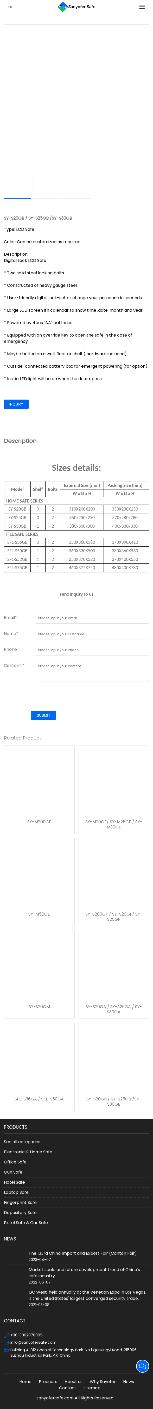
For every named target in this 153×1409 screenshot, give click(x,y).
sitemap (92, 1388)
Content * (14, 665)
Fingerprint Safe (20, 1202)
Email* (10, 617)
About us (73, 1382)
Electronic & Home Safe (28, 1152)
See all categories (22, 1142)
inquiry (16, 404)
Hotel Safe (14, 1182)
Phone (10, 649)
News (128, 1382)
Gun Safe (13, 1172)
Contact (67, 1388)
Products (48, 1382)
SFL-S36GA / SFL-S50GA (39, 1099)
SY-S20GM (39, 1006)
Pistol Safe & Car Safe (26, 1223)
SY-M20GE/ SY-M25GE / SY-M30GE (113, 824)
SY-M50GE (39, 914)
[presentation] (43, 697)
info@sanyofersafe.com (33, 1342)
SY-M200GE (39, 822)
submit (43, 715)
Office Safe (15, 1162)
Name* (11, 634)
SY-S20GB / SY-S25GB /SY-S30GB (113, 1102)
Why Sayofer (103, 1382)
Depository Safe (20, 1213)
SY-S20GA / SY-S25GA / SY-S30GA (114, 1009)
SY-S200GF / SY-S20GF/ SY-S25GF (113, 917)
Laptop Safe (16, 1192)
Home (25, 1382)
